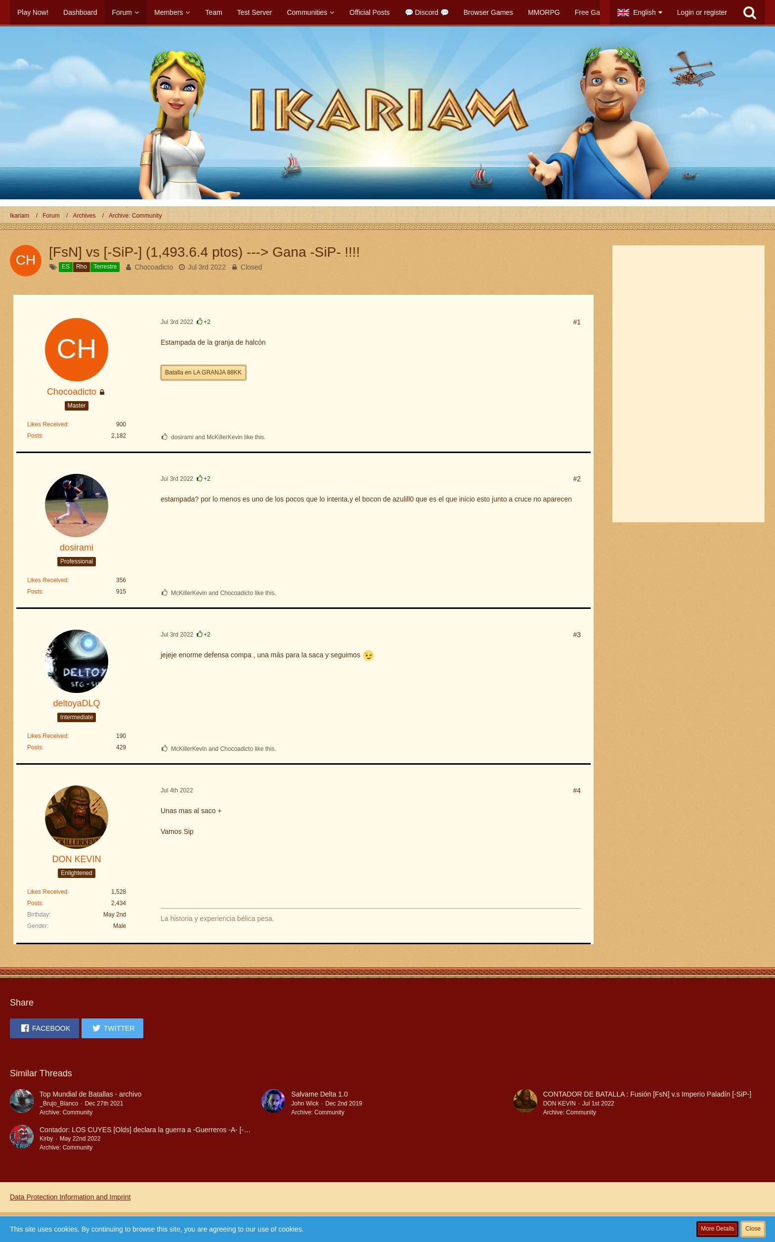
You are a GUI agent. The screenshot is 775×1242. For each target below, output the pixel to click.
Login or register (702, 12)
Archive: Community (66, 1112)
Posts (34, 435)
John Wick (304, 1103)
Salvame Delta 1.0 (319, 1094)
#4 (577, 790)
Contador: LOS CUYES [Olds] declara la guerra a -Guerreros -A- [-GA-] (149, 1130)
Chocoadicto (153, 267)
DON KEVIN (559, 1103)
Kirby (46, 1138)
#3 (577, 635)
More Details (717, 1228)
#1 (577, 322)
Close (753, 1228)
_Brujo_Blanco (59, 1103)
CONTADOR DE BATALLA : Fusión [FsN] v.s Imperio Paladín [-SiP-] (647, 1094)
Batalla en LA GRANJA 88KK (203, 372)
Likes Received (47, 424)
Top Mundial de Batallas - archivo (90, 1094)
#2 (577, 479)
